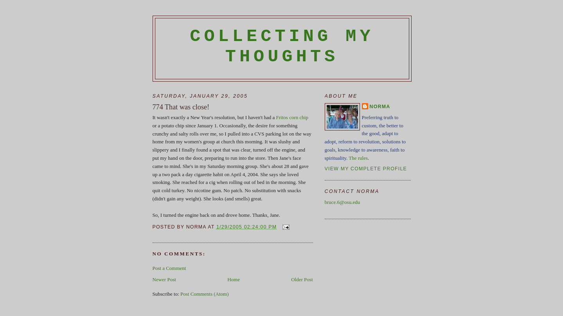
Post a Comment (169, 268)
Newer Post (164, 279)
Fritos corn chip (292, 117)
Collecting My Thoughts (282, 46)
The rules (358, 158)
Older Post (302, 279)
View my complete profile (366, 168)
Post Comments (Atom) (204, 294)
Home (233, 279)
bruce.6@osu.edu (342, 202)
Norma (380, 106)
